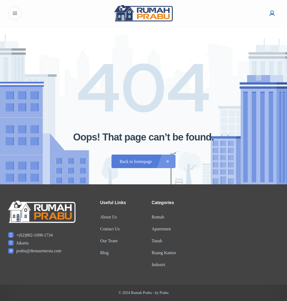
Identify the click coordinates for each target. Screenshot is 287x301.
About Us (108, 217)
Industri (158, 264)
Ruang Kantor (164, 252)
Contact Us (110, 229)
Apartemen (161, 229)
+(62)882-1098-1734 (34, 235)
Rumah (158, 217)
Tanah (157, 240)
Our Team (108, 240)
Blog (104, 252)
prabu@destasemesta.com (38, 250)
